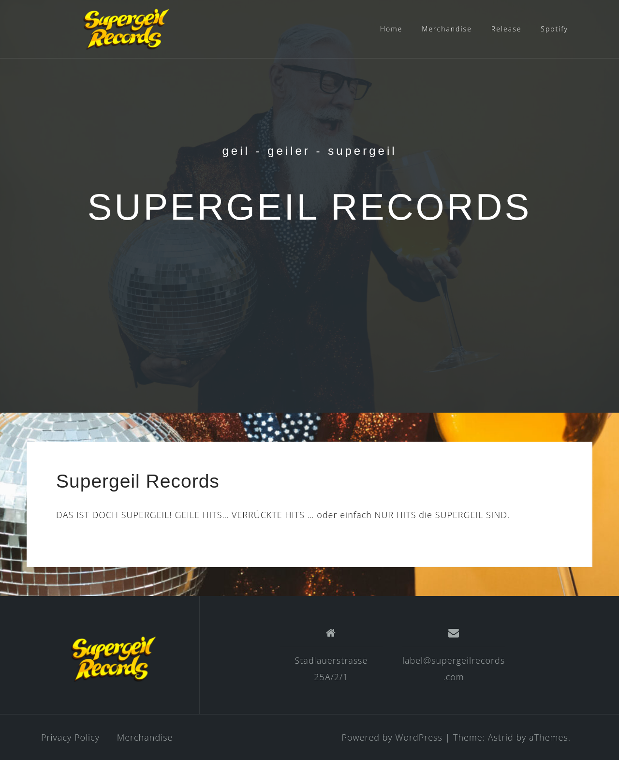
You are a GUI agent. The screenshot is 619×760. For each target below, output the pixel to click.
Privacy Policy (70, 737)
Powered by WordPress (391, 737)
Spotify (554, 28)
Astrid (501, 737)
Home (391, 28)
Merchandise (447, 28)
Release (506, 28)
